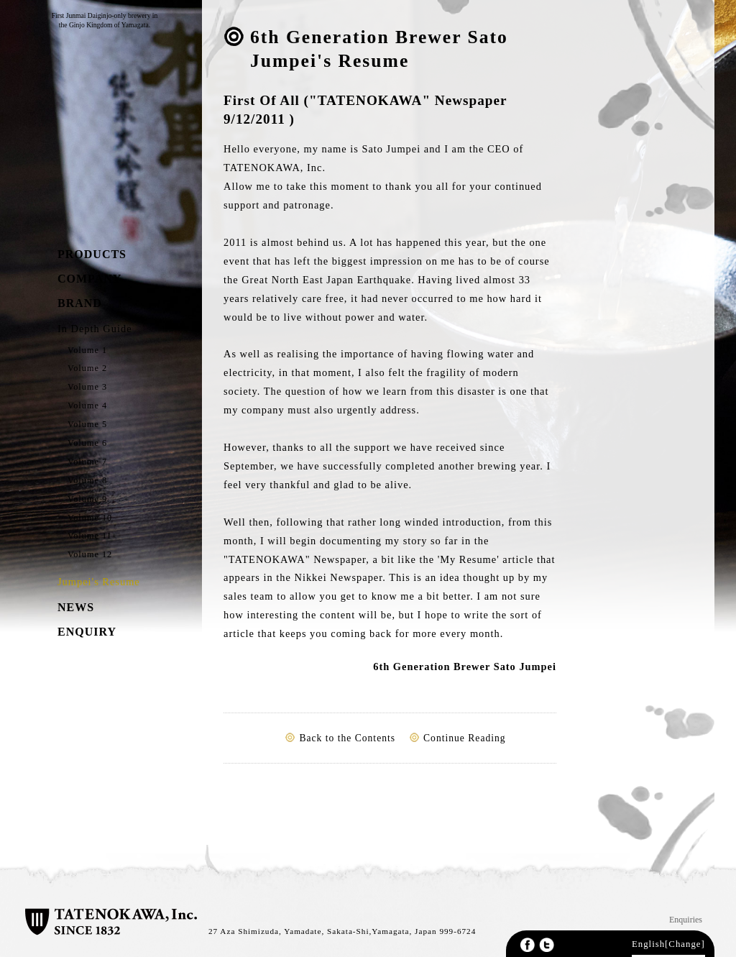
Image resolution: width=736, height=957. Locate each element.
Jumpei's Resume (99, 581)
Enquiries (685, 920)
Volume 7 (87, 462)
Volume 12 (90, 554)
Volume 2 (87, 368)
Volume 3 (87, 387)
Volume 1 (87, 350)
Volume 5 (87, 424)
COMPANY (89, 279)
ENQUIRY (87, 632)
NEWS (76, 607)
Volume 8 (87, 480)
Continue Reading (464, 738)
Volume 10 (90, 518)
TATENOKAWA (95, 135)
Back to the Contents (347, 738)
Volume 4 (87, 405)
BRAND (80, 303)
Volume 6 (87, 443)
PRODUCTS (92, 254)
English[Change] (668, 944)
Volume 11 (90, 536)
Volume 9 (87, 499)
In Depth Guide (95, 328)
